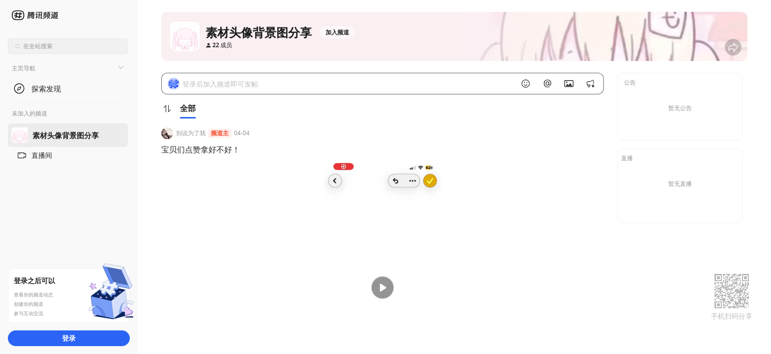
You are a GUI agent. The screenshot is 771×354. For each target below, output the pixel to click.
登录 (69, 338)
